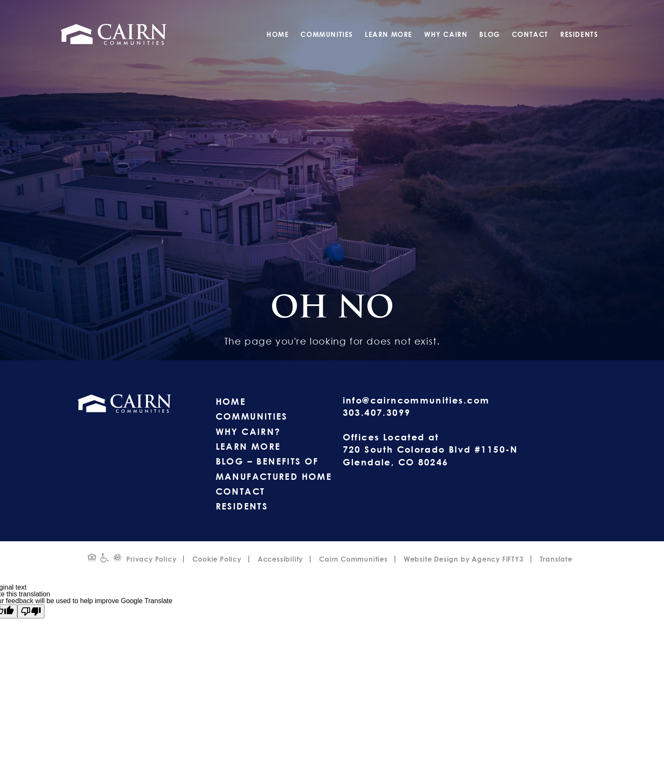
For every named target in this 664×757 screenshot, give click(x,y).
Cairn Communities (353, 559)
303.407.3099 (377, 412)
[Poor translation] (30, 611)
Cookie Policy (216, 559)
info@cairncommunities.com (416, 400)
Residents (579, 34)
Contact (530, 34)
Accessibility (280, 559)
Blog (489, 34)
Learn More (388, 34)
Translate (556, 559)
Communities (326, 34)
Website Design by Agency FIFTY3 (464, 559)
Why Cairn (445, 34)
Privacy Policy (151, 559)
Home (278, 34)
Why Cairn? (248, 431)
